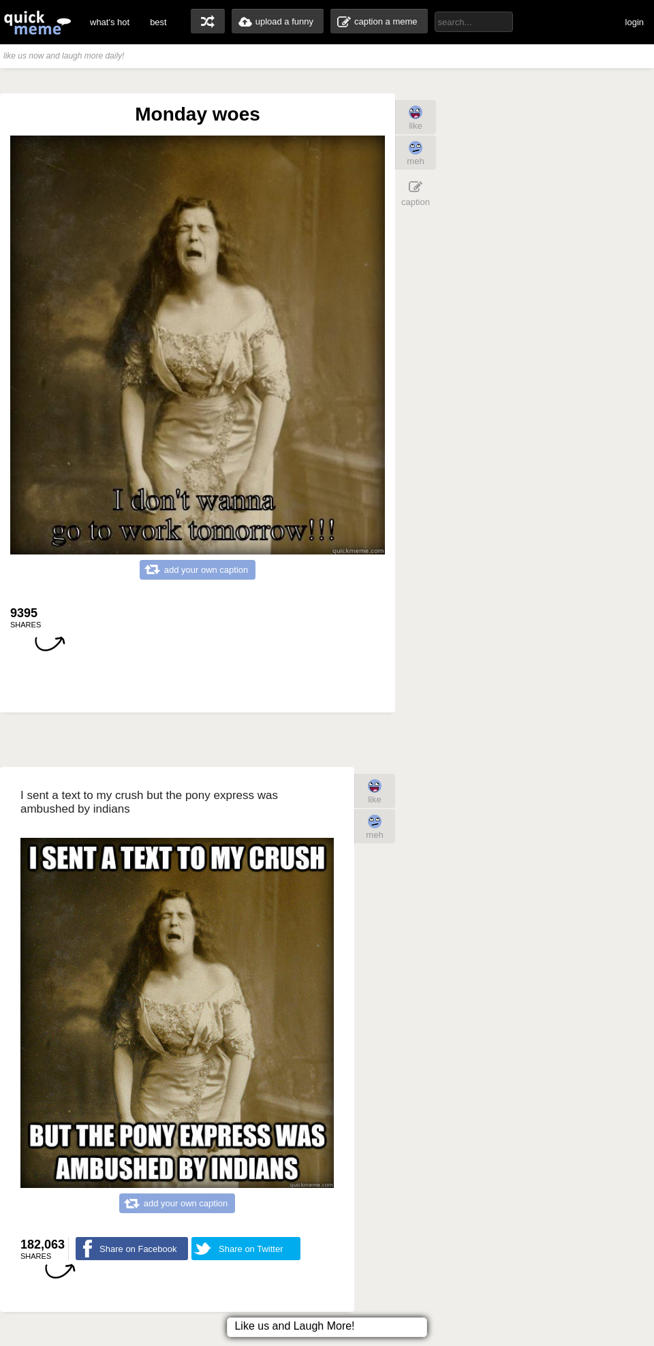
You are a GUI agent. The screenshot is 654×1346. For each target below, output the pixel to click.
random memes (208, 21)
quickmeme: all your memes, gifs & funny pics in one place (37, 22)
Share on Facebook (137, 1249)
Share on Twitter (251, 1249)
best (158, 22)
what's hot (109, 22)
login (634, 22)
